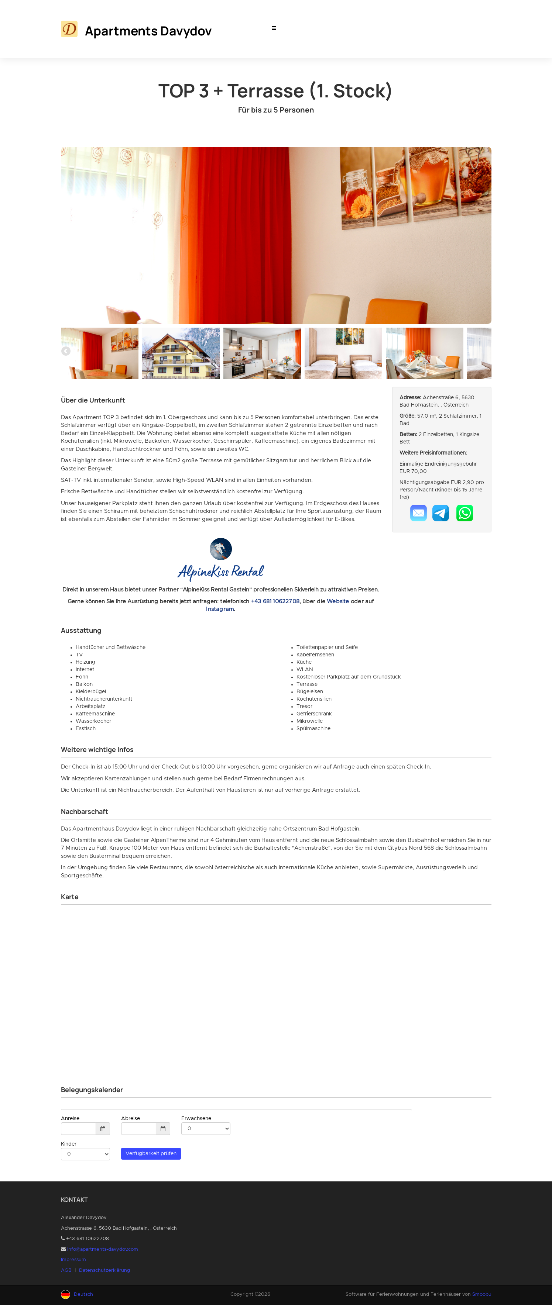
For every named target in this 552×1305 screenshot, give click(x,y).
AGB (66, 1270)
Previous (66, 351)
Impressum (73, 1259)
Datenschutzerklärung (104, 1270)
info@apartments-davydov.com (102, 1249)
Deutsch (83, 1294)
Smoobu (481, 1294)
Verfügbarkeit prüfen (151, 1153)
